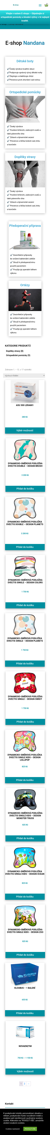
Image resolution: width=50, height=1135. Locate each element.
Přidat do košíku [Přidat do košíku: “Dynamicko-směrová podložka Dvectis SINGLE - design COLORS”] (25, 605)
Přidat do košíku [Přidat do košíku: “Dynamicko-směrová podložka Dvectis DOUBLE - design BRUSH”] (25, 488)
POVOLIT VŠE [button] (30, 1129)
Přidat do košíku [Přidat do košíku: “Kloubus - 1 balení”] (25, 1013)
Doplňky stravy (13, 351)
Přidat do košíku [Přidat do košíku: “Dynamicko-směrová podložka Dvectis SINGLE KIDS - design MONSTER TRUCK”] (25, 838)
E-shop (3, 24)
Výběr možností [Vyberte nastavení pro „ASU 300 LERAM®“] (24, 430)
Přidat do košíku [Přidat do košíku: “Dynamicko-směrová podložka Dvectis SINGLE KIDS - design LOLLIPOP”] (25, 780)
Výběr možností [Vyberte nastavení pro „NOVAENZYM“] (25, 1071)
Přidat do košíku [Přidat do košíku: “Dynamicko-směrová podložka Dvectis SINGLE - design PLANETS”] (25, 663)
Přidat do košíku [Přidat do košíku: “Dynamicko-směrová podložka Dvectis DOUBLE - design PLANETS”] (25, 547)
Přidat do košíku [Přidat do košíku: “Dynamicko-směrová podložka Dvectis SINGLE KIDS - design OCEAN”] (25, 896)
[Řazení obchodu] (24, 375)
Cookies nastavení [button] (13, 1129)
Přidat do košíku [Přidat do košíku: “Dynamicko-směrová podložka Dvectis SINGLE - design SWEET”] (25, 721)
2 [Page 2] (24, 1083)
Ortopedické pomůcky (16, 355)
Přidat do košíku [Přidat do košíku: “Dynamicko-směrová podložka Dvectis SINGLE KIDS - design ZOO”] (25, 954)
